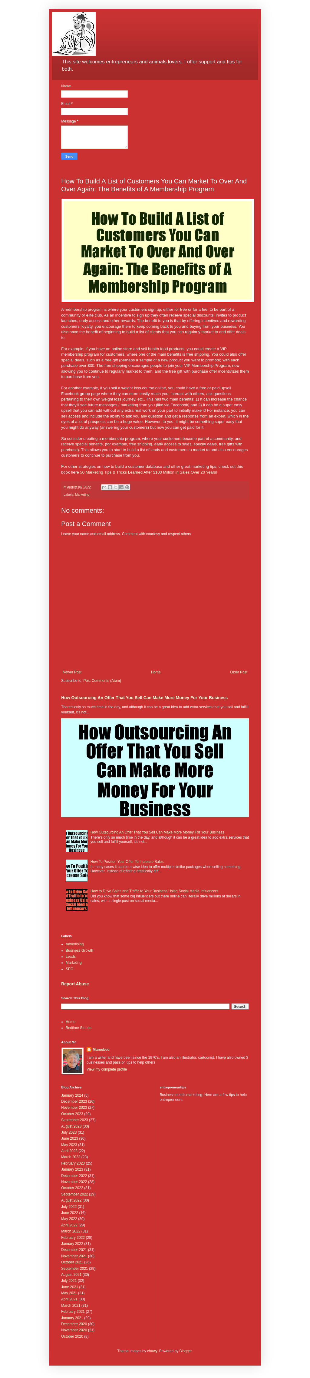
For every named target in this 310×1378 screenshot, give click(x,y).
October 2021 (72, 1262)
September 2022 (74, 1194)
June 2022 (69, 1213)
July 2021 (69, 1281)
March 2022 (70, 1231)
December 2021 (74, 1250)
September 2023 (74, 1120)
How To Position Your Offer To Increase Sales (127, 862)
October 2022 (72, 1188)
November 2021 (74, 1256)
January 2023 (72, 1169)
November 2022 (74, 1182)
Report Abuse (75, 983)
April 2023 (69, 1151)
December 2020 (74, 1324)
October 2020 (72, 1336)
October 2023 (72, 1114)
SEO (69, 969)
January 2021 (72, 1318)
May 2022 (69, 1219)
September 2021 (74, 1268)
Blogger (186, 1351)
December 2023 (74, 1101)
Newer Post (72, 672)
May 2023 (69, 1145)
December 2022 (74, 1176)
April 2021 (69, 1299)
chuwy (152, 1351)
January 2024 (72, 1095)
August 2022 (71, 1200)
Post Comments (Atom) (102, 681)
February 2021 (73, 1311)
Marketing (82, 494)
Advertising (75, 944)
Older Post (238, 672)
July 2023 (69, 1132)
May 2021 (69, 1293)
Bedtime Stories (78, 1028)
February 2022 (73, 1238)
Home (156, 672)
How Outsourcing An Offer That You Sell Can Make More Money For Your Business (144, 697)
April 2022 (69, 1225)
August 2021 (71, 1274)
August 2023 (71, 1126)
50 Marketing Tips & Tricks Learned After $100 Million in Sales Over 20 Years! (148, 472)
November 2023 (74, 1107)
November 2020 (74, 1330)
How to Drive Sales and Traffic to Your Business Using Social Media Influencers (154, 891)
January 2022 (72, 1244)
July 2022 (69, 1207)
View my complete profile (107, 1069)
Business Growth (79, 950)
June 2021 (69, 1287)
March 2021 (70, 1305)
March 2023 (70, 1157)
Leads (71, 956)
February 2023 (73, 1163)
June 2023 (69, 1138)
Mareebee (101, 1050)
